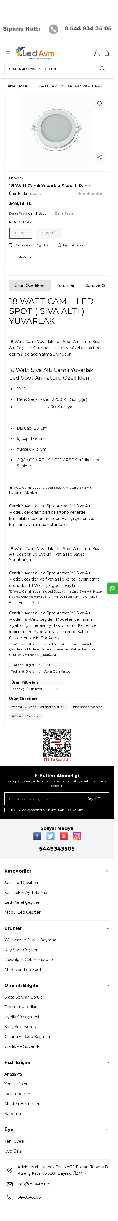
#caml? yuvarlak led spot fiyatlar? (39, 707)
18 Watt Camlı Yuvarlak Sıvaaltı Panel (70, 86)
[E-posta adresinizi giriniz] (56, 798)
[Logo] (42, 53)
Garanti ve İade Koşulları (27, 1036)
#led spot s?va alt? (87, 707)
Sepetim (12, 1113)
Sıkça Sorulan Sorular (24, 997)
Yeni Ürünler (16, 1084)
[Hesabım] (97, 53)
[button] (20, 233)
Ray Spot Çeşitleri (21, 949)
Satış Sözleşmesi (20, 1026)
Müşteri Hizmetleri (22, 1103)
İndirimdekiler (17, 1093)
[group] (57, 130)
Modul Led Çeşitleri (22, 912)
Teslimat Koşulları (20, 1007)
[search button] (102, 68)
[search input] (56, 68)
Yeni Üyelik (14, 1141)
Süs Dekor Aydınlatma (25, 892)
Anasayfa (13, 1074)
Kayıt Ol (94, 798)
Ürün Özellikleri (30, 285)
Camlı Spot (37, 213)
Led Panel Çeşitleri (22, 902)
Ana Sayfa (17, 86)
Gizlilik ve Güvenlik (21, 1046)
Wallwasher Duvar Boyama (30, 939)
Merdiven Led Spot (22, 969)
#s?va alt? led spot (26, 716)
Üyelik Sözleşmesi (21, 1016)
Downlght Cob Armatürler (29, 959)
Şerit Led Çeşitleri (21, 882)
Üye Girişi (13, 1151)
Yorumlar (65, 285)
